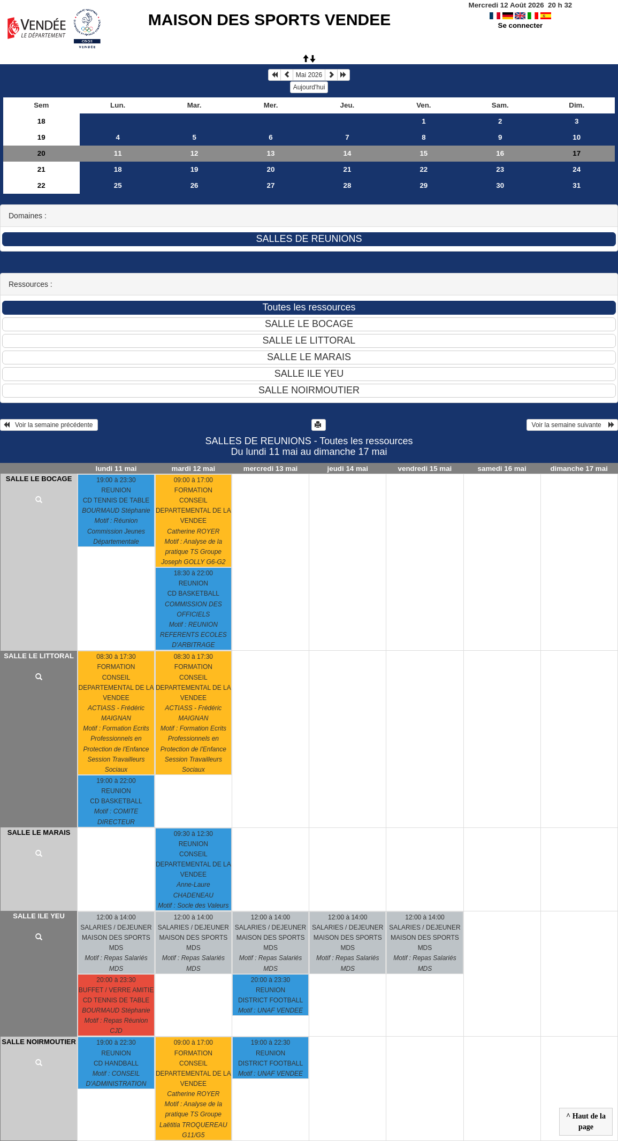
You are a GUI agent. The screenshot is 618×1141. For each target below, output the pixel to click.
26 (194, 185)
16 (500, 153)
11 (118, 153)
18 (41, 121)
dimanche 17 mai (578, 469)
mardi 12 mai (194, 469)
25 (118, 185)
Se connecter (520, 25)
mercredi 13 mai (270, 469)
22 (423, 169)
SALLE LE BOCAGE (39, 479)
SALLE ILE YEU (39, 916)
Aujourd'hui (309, 87)
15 (423, 153)
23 (500, 169)
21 (41, 169)
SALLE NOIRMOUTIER (39, 1042)
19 (41, 137)
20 (41, 153)
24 (577, 169)
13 (271, 153)
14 (348, 153)
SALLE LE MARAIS (39, 832)
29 (423, 185)
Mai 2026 (309, 75)
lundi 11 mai (115, 469)
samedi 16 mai (502, 469)
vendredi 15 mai (425, 469)
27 (271, 185)
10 (577, 137)
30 (500, 185)
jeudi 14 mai (347, 469)
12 (194, 153)
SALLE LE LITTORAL (38, 656)
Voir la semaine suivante (572, 425)
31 (577, 185)
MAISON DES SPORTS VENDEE (269, 19)
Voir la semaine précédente (49, 425)
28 (348, 185)
